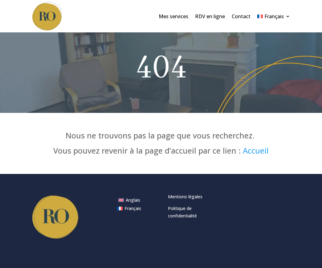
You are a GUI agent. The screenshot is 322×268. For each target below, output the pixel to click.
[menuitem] (273, 16)
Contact (241, 16)
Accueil (256, 150)
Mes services (173, 16)
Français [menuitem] (132, 208)
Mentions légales (185, 197)
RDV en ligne (210, 16)
